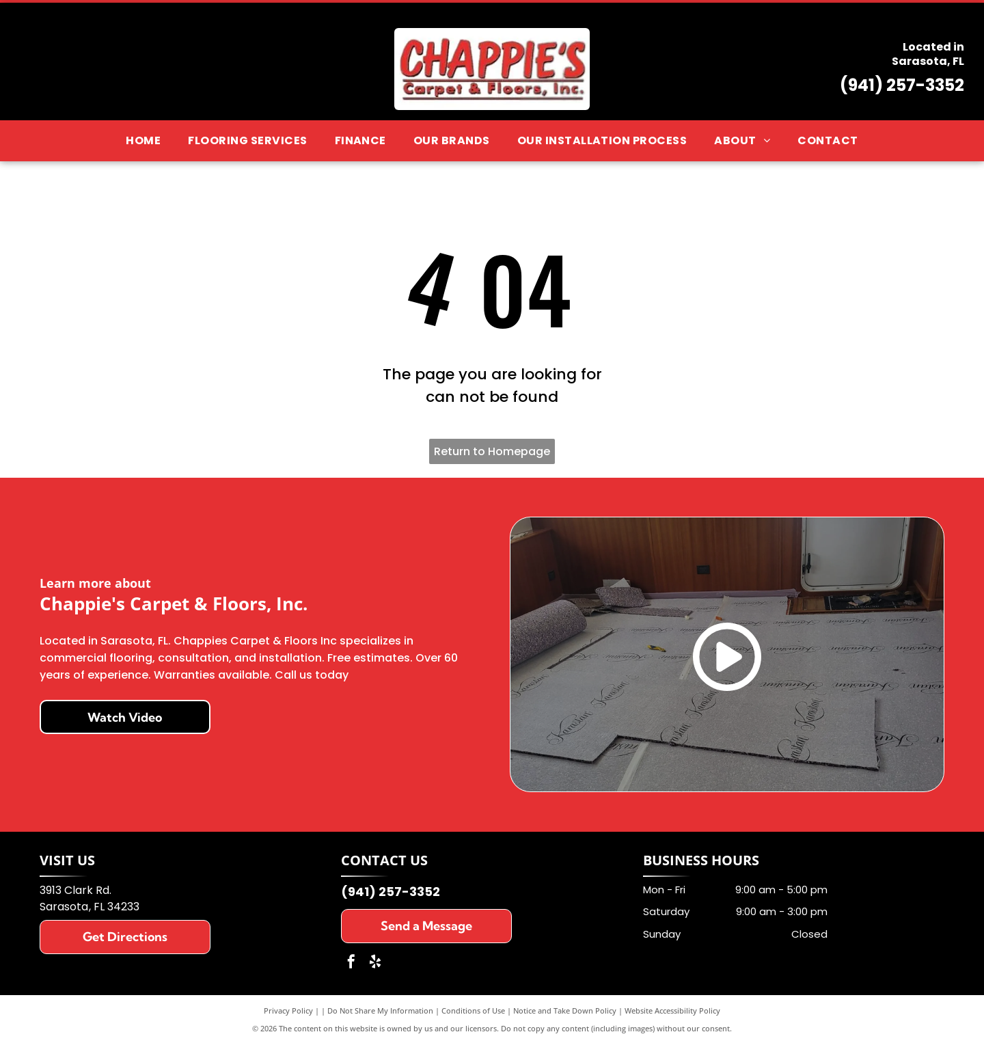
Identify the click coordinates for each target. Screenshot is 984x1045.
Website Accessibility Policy (672, 1010)
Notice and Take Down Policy (564, 1010)
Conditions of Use (473, 1010)
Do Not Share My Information (380, 1010)
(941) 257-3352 (902, 85)
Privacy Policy (288, 1010)
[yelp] (375, 963)
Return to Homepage (492, 451)
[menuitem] (143, 140)
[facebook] (351, 963)
